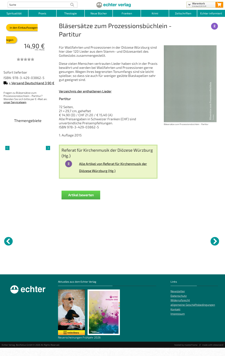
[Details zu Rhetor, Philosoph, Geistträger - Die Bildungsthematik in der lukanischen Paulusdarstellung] (155, 240)
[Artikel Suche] (39, 5)
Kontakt (175, 317)
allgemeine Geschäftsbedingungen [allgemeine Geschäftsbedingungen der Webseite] (193, 313)
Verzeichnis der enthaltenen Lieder (85, 91)
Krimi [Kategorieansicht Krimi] (155, 13)
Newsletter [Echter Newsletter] (178, 299)
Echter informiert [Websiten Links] (211, 13)
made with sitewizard (212, 353)
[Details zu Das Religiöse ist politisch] (127, 240)
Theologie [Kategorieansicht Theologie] (70, 13)
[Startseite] (112, 4)
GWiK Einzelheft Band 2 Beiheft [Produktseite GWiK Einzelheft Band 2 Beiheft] (42, 268)
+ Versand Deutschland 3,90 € (29, 83)
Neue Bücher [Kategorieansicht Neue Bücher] (99, 13)
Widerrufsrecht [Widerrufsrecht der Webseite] (180, 308)
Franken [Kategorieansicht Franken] (127, 13)
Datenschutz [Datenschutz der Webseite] (179, 304)
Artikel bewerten (81, 195)
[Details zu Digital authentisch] (99, 240)
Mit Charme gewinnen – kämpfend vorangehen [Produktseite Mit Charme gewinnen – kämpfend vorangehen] (70, 268)
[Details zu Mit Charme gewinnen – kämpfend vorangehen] (71, 240)
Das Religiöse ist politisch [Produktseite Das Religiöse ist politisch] (123, 268)
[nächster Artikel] (48, 148)
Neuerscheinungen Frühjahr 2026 (79, 345)
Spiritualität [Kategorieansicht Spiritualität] (14, 13)
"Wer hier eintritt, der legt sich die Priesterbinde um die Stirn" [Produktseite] (181, 270)
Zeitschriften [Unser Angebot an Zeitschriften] (183, 13)
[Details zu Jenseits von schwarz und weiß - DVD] (15, 240)
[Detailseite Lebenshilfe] (27, 147)
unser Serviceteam (15, 102)
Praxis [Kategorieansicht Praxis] (42, 13)
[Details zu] (184, 240)
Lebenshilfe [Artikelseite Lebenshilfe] (27, 172)
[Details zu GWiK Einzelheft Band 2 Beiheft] (43, 240)
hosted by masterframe (185, 353)
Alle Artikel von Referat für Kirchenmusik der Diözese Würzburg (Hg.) (113, 167)
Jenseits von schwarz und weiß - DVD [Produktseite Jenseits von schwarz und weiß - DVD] (15, 268)
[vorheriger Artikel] (7, 148)
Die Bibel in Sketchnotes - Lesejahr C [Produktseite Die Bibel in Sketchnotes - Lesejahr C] (212, 268)
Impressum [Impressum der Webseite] (178, 322)
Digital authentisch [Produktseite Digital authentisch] (96, 266)
